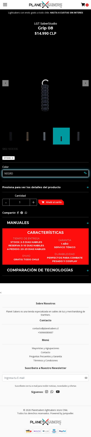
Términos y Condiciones (45, 360)
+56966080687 (45, 332)
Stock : (8, 158)
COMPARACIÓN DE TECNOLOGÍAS (40, 270)
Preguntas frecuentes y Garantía (45, 356)
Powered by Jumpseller (61, 413)
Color (5, 167)
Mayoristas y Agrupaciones (45, 348)
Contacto (45, 352)
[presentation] (5, 83)
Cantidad (20, 195)
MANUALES (18, 223)
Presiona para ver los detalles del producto (31, 187)
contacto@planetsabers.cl (45, 328)
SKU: (5, 149)
